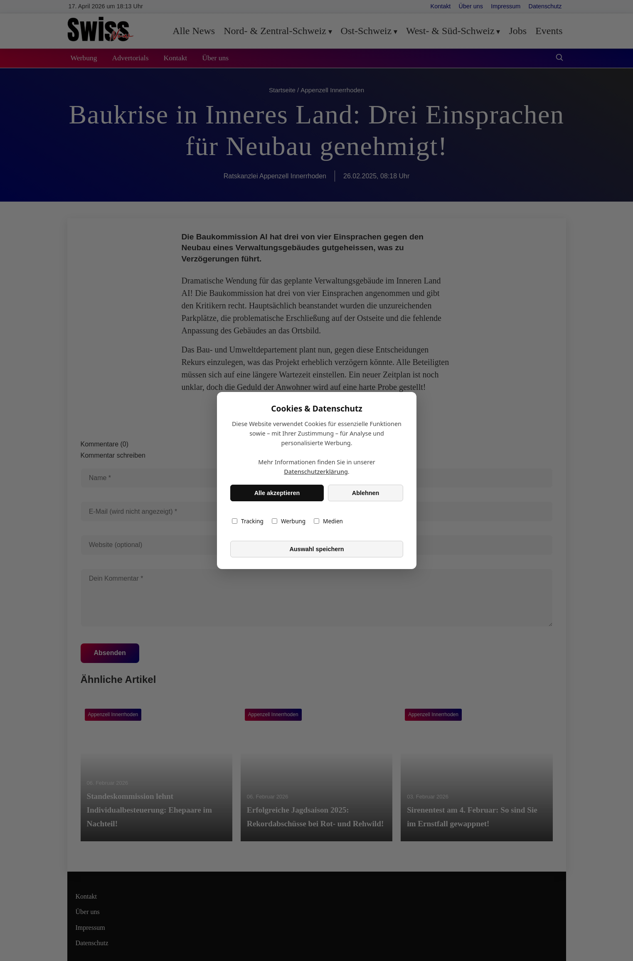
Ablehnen (365, 493)
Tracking (248, 521)
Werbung (288, 521)
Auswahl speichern (316, 549)
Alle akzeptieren (277, 493)
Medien (328, 521)
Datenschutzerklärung (316, 472)
